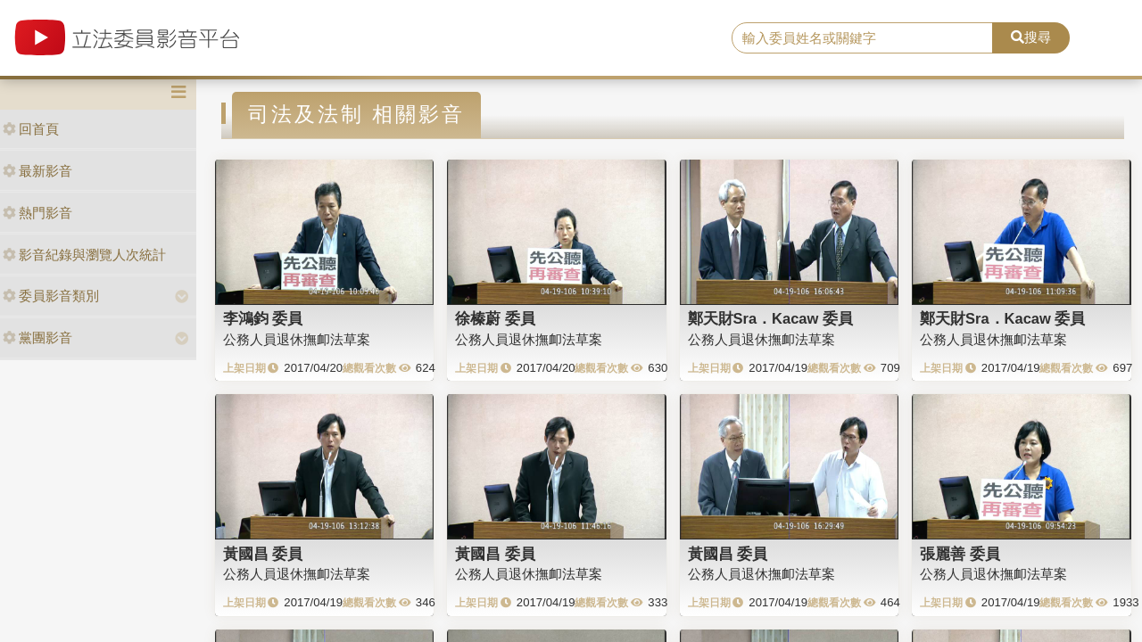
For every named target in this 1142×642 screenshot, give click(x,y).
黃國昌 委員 (263, 554)
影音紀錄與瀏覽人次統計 (84, 254)
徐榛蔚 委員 (495, 318)
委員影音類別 (51, 295)
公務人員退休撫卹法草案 (296, 339)
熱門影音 (37, 212)
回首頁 (31, 128)
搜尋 (1031, 37)
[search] (862, 38)
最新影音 (37, 170)
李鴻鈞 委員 (263, 318)
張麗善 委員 (960, 554)
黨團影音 (37, 337)
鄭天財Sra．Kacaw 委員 (770, 318)
